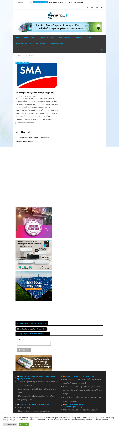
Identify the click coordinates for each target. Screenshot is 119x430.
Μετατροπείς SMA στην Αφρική (35, 92)
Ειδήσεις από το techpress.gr (79, 376)
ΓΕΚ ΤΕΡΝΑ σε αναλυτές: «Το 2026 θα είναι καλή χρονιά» (67, 2)
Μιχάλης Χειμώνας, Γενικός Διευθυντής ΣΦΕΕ (81, 410)
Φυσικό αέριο (47, 38)
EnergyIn (29, 96)
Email (19, 339)
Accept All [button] (23, 424)
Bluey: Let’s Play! (24, 407)
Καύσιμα (79, 38)
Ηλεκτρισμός (30, 38)
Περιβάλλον (64, 38)
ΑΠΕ (89, 38)
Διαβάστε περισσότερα (25, 123)
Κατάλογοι (41, 44)
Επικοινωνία (57, 44)
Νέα (17, 38)
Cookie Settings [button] (10, 424)
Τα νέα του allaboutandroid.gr (34, 404)
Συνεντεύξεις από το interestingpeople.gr (74, 405)
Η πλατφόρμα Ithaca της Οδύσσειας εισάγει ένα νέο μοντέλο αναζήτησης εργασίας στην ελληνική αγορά (82, 390)
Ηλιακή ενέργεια (22, 63)
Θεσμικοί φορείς (23, 44)
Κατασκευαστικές (41, 2)
